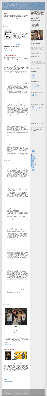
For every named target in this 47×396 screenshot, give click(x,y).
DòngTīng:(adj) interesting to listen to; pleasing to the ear (18, 7)
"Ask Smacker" (23, 37)
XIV (32, 174)
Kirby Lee (33, 156)
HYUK (33, 154)
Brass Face (33, 135)
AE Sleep (33, 131)
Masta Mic (33, 159)
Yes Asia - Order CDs (35, 95)
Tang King (33, 168)
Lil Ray (33, 157)
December (34, 74)
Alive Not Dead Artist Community (36, 132)
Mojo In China (34, 99)
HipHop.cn (33, 111)
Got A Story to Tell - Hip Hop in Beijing (37, 94)
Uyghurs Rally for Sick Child (36, 86)
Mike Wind (33, 162)
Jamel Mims (25, 36)
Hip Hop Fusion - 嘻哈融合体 (36, 108)
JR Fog (33, 155)
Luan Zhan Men (34, 158)
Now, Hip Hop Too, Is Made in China (37, 85)
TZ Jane (33, 171)
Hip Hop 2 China (34, 112)
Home (14, 384)
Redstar (33, 165)
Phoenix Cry (34, 163)
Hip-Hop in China (34, 153)
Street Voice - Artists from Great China (37, 107)
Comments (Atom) (10, 386)
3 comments (10, 344)
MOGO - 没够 (34, 109)
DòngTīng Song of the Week (9, 306)
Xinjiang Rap (34, 173)
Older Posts (27, 384)
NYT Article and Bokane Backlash (10, 55)
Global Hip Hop (34, 88)
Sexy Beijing (6, 28)
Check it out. (18, 44)
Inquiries (5, 13)
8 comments (10, 50)
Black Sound (34, 133)
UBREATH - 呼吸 (34, 110)
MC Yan (33, 161)
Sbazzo (33, 166)
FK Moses (33, 151)
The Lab (33, 170)
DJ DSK (21, 363)
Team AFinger (34, 169)
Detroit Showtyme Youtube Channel (37, 98)
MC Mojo (33, 160)
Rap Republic (34, 164)
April (33, 76)
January (34, 77)
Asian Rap (33, 97)
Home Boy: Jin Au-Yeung (35, 87)
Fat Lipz (33, 150)
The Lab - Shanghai (35, 100)
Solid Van (33, 167)
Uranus (33, 172)
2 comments (10, 381)
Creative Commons (19, 392)
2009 (32, 73)
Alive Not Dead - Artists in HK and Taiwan (37, 96)
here (25, 71)
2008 (32, 78)
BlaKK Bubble (34, 134)
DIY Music (33, 106)
